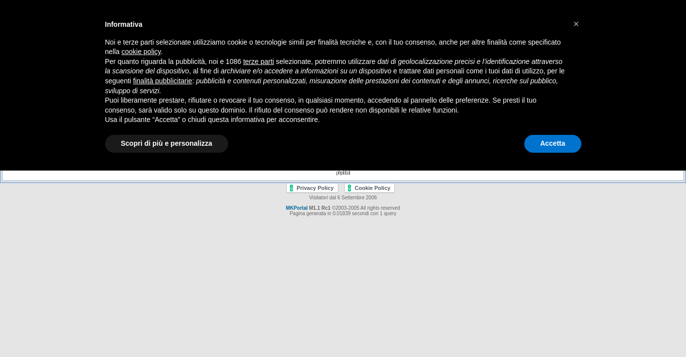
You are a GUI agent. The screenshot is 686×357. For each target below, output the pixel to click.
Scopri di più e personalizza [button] (166, 143)
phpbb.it (343, 173)
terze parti (258, 61)
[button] (576, 24)
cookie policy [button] (141, 52)
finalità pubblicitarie (162, 81)
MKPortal (297, 208)
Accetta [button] (552, 143)
